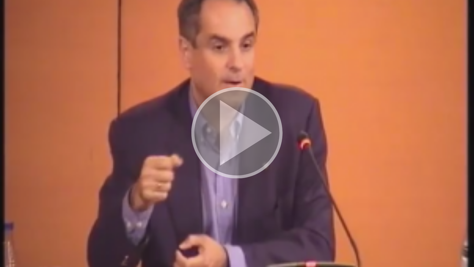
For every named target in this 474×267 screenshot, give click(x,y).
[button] (237, 133)
